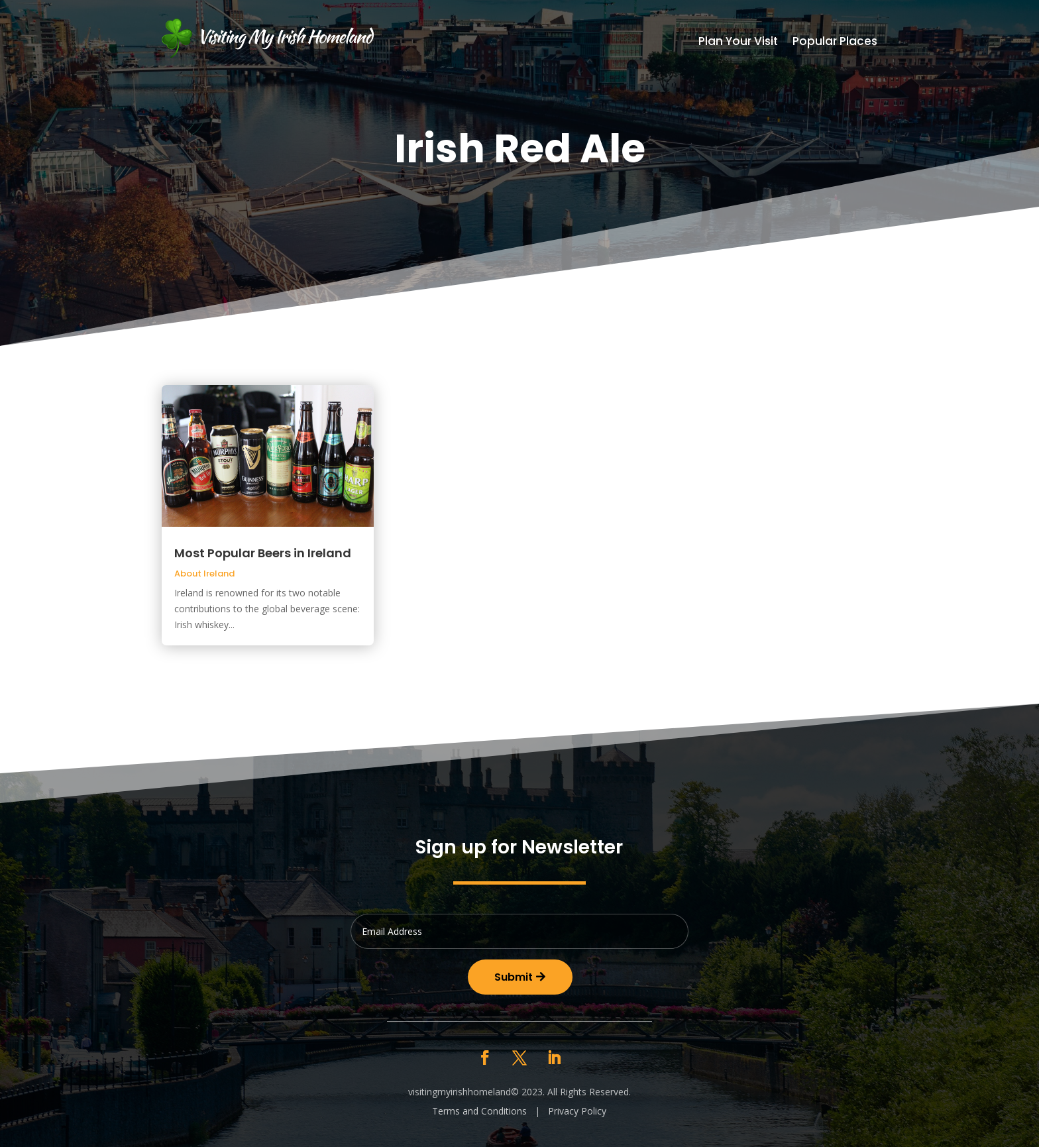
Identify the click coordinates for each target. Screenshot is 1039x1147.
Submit (513, 977)
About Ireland (204, 573)
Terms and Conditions (479, 1111)
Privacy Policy (577, 1111)
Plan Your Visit (738, 42)
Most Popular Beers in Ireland (262, 553)
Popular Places (835, 42)
